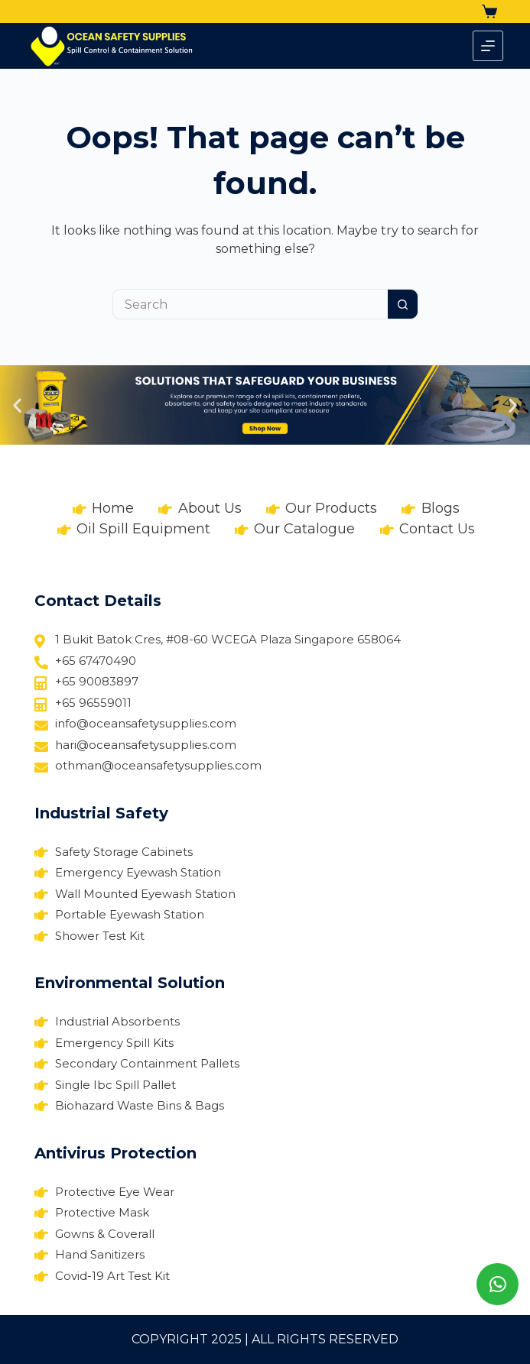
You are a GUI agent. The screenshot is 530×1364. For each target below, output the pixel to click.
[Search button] (403, 304)
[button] (17, 405)
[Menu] (488, 46)
